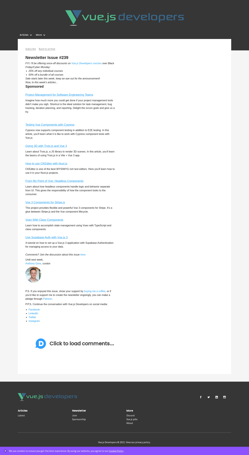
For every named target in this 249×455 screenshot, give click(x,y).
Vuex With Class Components (44, 219)
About (129, 423)
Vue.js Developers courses (86, 63)
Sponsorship (79, 419)
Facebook (34, 309)
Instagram (34, 321)
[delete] (5, 450)
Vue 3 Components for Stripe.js (45, 202)
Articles (24, 34)
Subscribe (30, 48)
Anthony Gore (33, 263)
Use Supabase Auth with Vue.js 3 (46, 237)
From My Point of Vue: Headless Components (54, 181)
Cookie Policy (116, 450)
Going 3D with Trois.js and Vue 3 (46, 146)
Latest (21, 415)
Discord (130, 415)
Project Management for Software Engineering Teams (59, 94)
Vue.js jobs (132, 419)
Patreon (47, 298)
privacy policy (142, 442)
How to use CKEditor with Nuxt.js (46, 163)
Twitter (32, 317)
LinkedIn (33, 313)
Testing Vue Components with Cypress (49, 124)
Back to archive (47, 48)
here (82, 254)
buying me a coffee (94, 291)
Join (74, 415)
